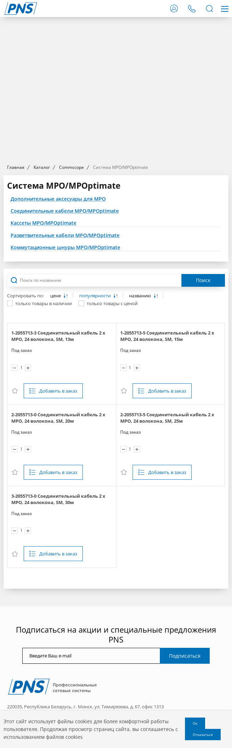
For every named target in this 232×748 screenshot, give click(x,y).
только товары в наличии (43, 303)
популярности (95, 295)
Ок (195, 723)
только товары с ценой (112, 303)
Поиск (203, 280)
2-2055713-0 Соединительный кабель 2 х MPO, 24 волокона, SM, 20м (58, 417)
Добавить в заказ (58, 391)
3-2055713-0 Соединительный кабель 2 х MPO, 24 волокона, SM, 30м (58, 499)
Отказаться (203, 734)
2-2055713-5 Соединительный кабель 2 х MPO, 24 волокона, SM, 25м (167, 417)
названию (140, 295)
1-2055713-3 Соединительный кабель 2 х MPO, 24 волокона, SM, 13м (58, 336)
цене (56, 295)
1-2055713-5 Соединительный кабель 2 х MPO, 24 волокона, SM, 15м (167, 336)
